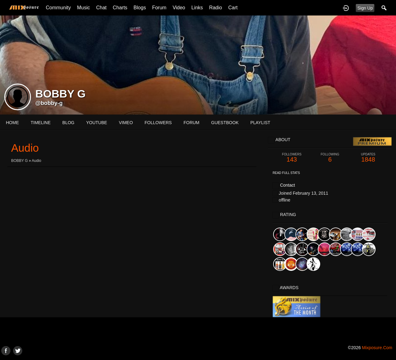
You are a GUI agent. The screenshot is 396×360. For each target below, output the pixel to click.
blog (68, 122)
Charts (120, 7)
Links (197, 7)
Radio (215, 7)
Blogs (140, 7)
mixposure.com (377, 347)
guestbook (225, 122)
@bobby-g (49, 103)
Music (83, 7)
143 (292, 158)
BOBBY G (19, 160)
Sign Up (365, 8)
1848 (368, 158)
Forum (159, 7)
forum (191, 122)
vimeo (126, 122)
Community (58, 7)
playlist (260, 122)
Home (12, 122)
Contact (287, 185)
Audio (36, 160)
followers (158, 122)
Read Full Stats (286, 173)
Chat (101, 7)
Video (179, 7)
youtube (96, 122)
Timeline (41, 122)
